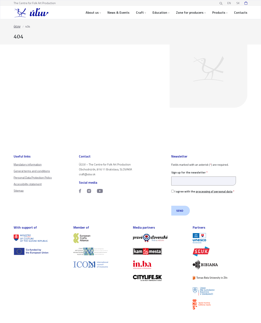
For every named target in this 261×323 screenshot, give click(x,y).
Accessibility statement (28, 184)
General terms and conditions (32, 171)
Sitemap (19, 190)
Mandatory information (28, 164)
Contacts (240, 12)
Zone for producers (191, 12)
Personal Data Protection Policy (33, 177)
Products (220, 12)
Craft (141, 12)
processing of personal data (214, 191)
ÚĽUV (17, 26)
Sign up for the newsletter (203, 176)
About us (93, 12)
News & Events (118, 12)
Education (161, 12)
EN (229, 3)
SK (238, 3)
